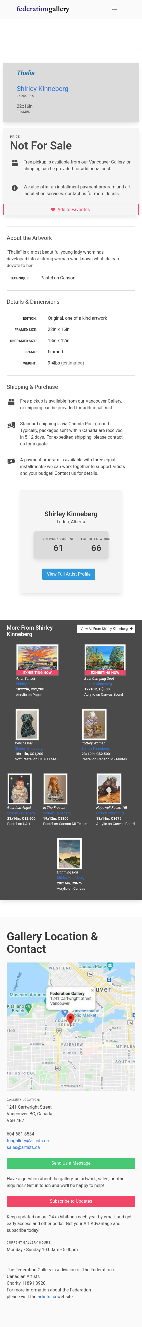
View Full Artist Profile (69, 574)
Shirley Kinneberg (42, 89)
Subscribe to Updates (71, 1201)
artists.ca (46, 1296)
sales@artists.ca (23, 1147)
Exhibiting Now (37, 672)
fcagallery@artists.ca (28, 1140)
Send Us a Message (71, 1163)
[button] (114, 9)
